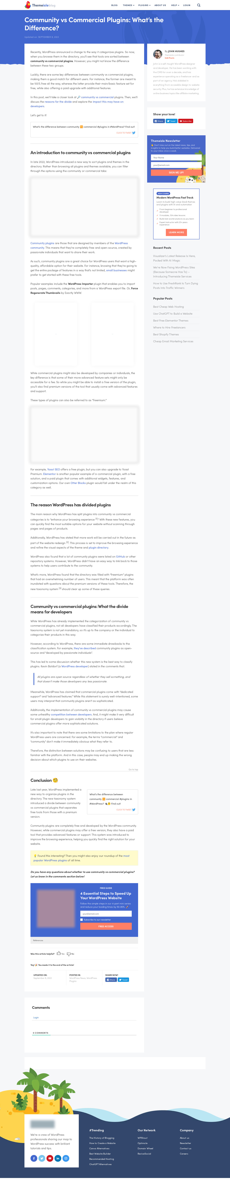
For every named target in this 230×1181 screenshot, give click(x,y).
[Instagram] (65, 1160)
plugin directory (98, 547)
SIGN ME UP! (176, 172)
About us (184, 1137)
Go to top (133, 769)
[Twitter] (41, 1160)
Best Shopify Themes (166, 334)
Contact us (185, 1148)
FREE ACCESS (105, 926)
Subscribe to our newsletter (95, 919)
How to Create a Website (102, 1143)
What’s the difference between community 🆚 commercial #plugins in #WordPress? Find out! (84, 126)
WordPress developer (74, 666)
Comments (41, 1007)
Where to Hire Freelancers (169, 327)
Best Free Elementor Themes (170, 320)
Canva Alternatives (99, 1148)
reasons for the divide (58, 101)
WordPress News (77, 977)
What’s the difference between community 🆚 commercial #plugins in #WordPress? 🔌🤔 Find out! (110, 799)
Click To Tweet (126, 132)
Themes (127, 5)
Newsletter (185, 1143)
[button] (198, 5)
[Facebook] (34, 1160)
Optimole (142, 1143)
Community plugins (42, 243)
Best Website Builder (100, 1153)
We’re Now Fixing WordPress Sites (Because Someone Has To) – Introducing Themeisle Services (174, 271)
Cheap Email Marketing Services (173, 341)
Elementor (49, 474)
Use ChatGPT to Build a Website (172, 313)
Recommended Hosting (101, 1159)
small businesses (116, 270)
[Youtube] (49, 1160)
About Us (160, 5)
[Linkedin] (57, 1160)
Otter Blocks (78, 483)
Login (186, 5)
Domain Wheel (145, 1148)
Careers (184, 1153)
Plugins (143, 5)
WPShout (142, 1137)
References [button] (38, 940)
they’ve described (85, 648)
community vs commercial (97, 97)
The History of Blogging (101, 1137)
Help (174, 5)
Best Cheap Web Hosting (168, 306)
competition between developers (71, 714)
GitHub (120, 556)
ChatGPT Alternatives (100, 1164)
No (70, 953)
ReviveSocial (144, 1153)
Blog (114, 5)
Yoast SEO (53, 469)
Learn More (176, 232)
